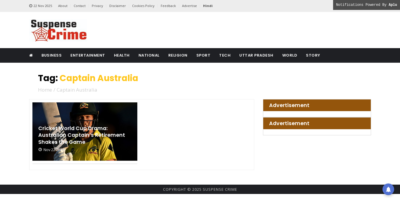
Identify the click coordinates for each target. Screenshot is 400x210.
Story (313, 55)
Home (45, 89)
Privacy (97, 6)
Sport (203, 55)
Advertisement (289, 105)
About (62, 6)
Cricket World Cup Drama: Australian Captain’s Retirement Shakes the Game (82, 135)
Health (122, 55)
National (149, 55)
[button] (388, 188)
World (289, 55)
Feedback (168, 6)
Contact (80, 6)
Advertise (189, 6)
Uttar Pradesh (256, 55)
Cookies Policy (143, 6)
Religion (178, 55)
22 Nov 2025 (40, 6)
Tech (225, 55)
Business (51, 55)
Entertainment (87, 55)
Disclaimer (117, 6)
